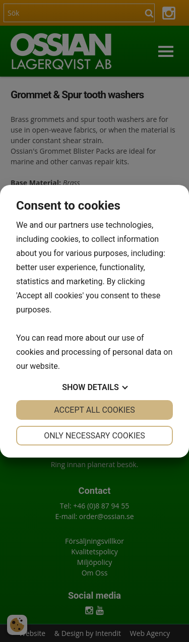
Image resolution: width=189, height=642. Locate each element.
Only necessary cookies (94, 435)
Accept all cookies (94, 410)
